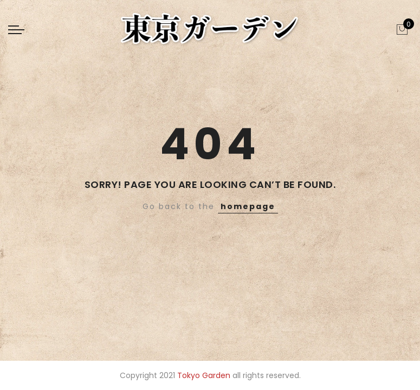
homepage (248, 206)
